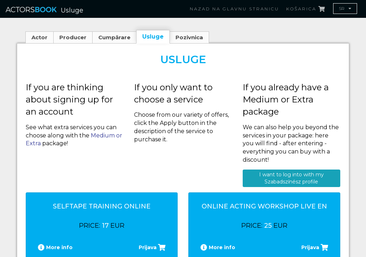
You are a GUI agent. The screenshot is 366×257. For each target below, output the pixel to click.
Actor (39, 37)
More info (55, 247)
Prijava (152, 247)
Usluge (153, 36)
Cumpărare (114, 37)
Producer (72, 37)
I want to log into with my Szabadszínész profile (291, 178)
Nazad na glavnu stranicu (234, 8)
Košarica (306, 8)
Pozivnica (189, 37)
